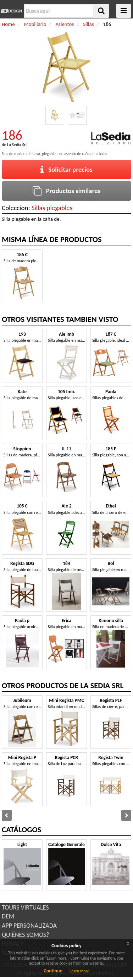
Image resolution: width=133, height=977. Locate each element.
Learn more (79, 970)
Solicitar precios (66, 169)
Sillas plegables (52, 208)
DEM (8, 916)
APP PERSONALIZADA (29, 925)
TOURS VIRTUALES (25, 907)
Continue (53, 971)
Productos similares (67, 191)
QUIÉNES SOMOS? (25, 935)
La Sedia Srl (17, 144)
